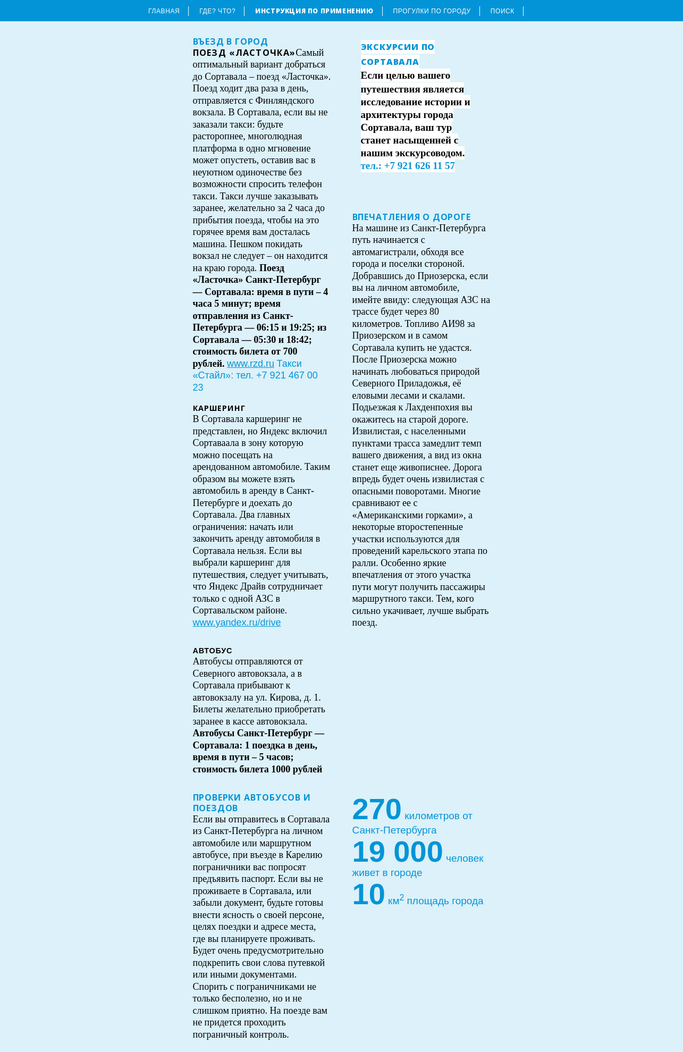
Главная (164, 11)
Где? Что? (217, 11)
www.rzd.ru (250, 363)
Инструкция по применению (314, 10)
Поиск (503, 11)
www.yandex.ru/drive (237, 622)
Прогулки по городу (432, 11)
